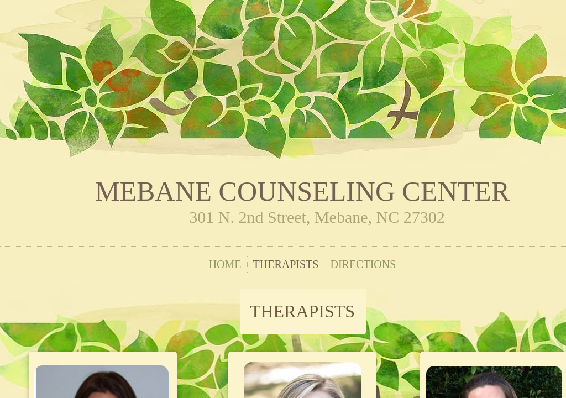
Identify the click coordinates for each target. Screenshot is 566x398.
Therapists (286, 264)
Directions (363, 264)
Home (225, 264)
